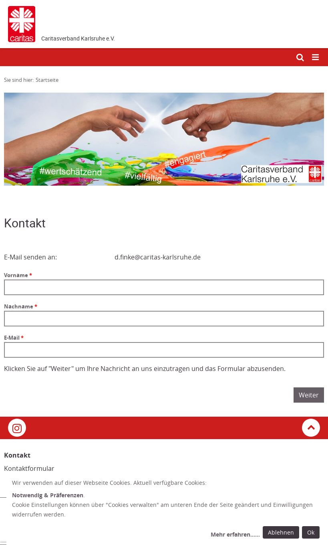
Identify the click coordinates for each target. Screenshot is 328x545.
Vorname (16, 275)
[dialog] (167, 509)
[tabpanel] (164, 139)
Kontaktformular (29, 468)
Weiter (309, 395)
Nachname (19, 306)
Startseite (47, 79)
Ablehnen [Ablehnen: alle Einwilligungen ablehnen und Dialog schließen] (281, 532)
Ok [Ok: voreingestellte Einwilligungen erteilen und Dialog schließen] (310, 532)
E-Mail (12, 337)
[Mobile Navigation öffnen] (316, 57)
